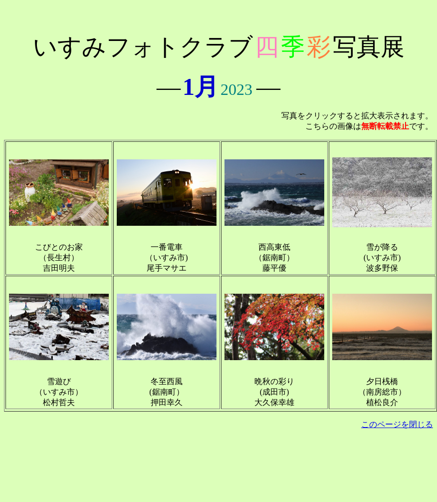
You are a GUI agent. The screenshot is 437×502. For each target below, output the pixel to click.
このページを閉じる (397, 424)
